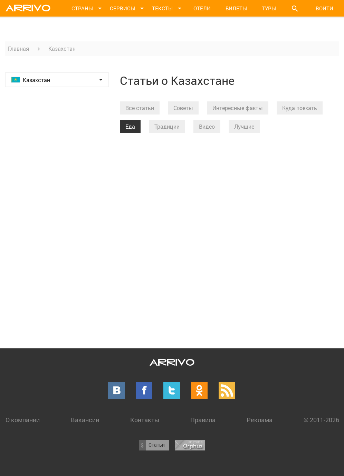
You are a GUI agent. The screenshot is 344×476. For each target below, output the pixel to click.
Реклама (260, 420)
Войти (324, 8)
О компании (23, 420)
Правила (203, 420)
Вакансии (85, 420)
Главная (18, 48)
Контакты (144, 420)
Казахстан (62, 48)
